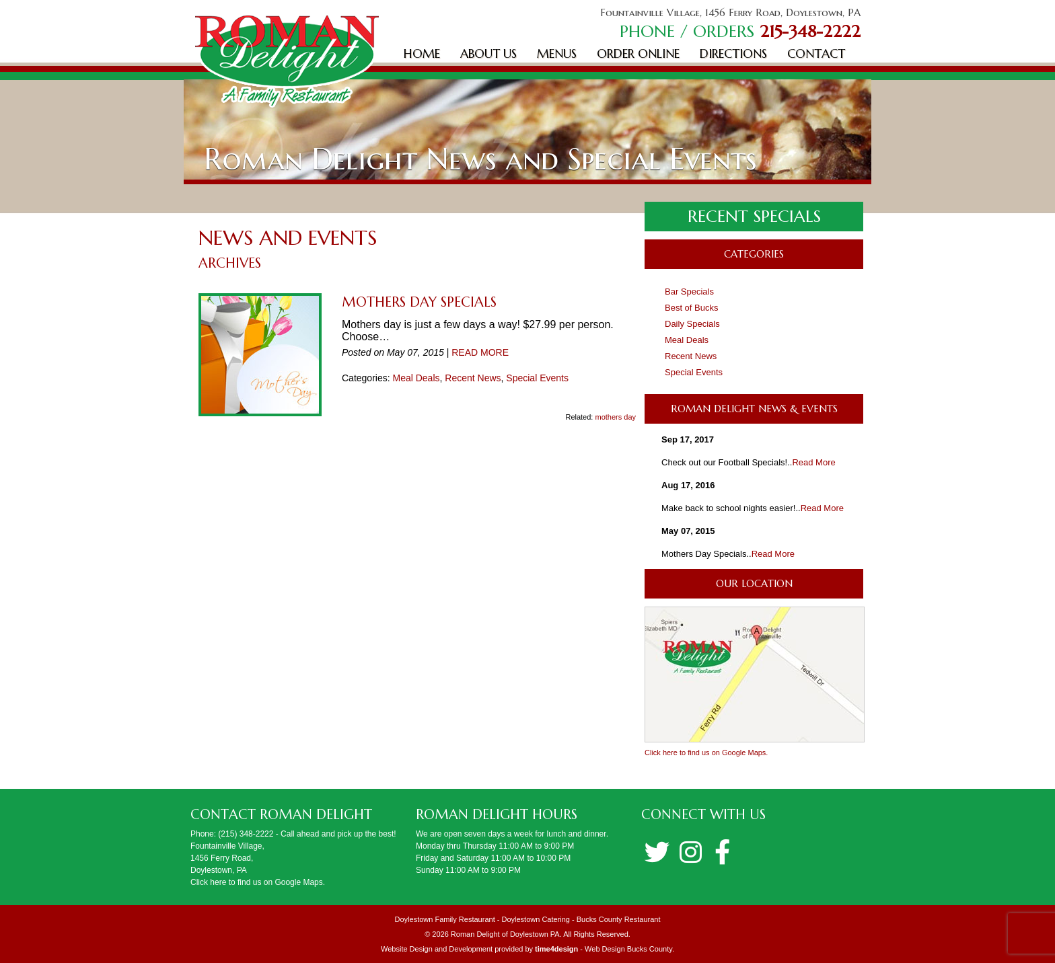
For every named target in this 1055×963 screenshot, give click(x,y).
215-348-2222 (810, 31)
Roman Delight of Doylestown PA (505, 934)
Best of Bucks (691, 308)
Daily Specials (692, 324)
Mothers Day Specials (419, 302)
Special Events (537, 378)
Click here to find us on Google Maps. (706, 752)
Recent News (473, 378)
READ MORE (480, 352)
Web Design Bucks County (628, 949)
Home (422, 53)
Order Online (638, 53)
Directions (733, 53)
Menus (557, 53)
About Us (488, 53)
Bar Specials (689, 291)
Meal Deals (415, 378)
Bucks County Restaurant (619, 919)
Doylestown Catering (535, 919)
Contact (816, 53)
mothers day (615, 417)
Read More (813, 462)
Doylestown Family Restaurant (445, 919)
